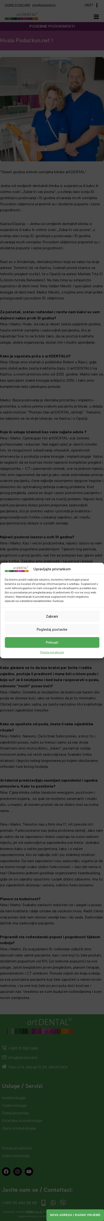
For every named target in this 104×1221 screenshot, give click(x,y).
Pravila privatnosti (52, 652)
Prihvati (52, 642)
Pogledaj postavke (52, 629)
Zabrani (52, 616)
